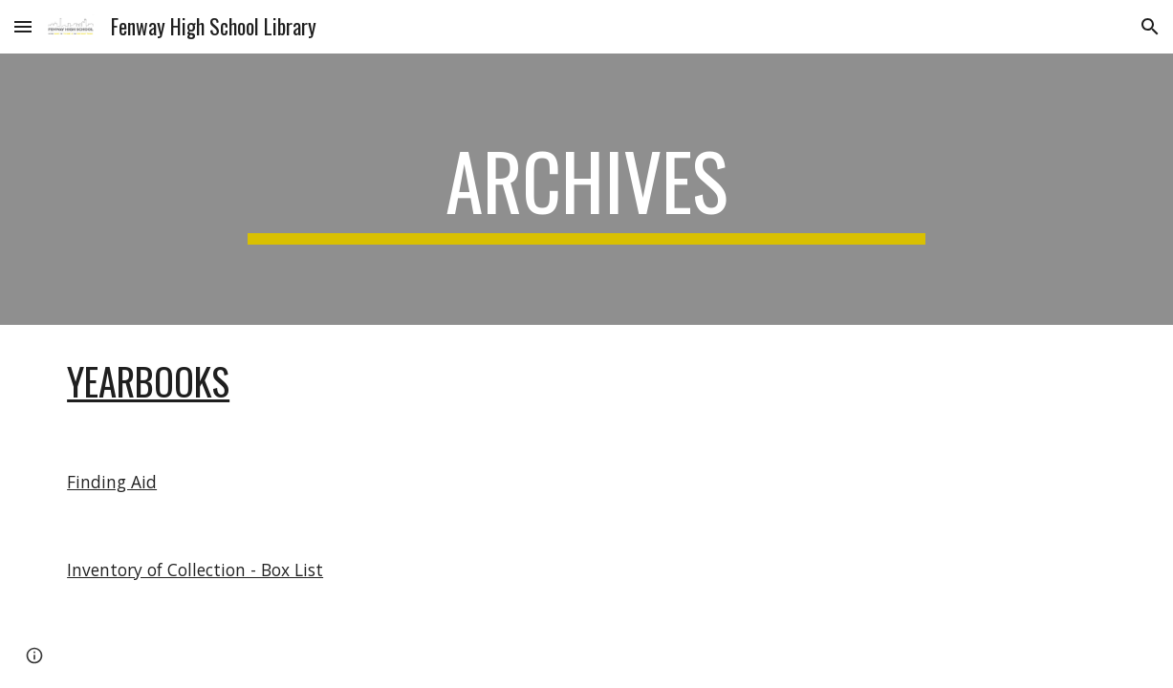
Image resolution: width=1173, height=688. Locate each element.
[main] (587, 189)
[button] (23, 26)
